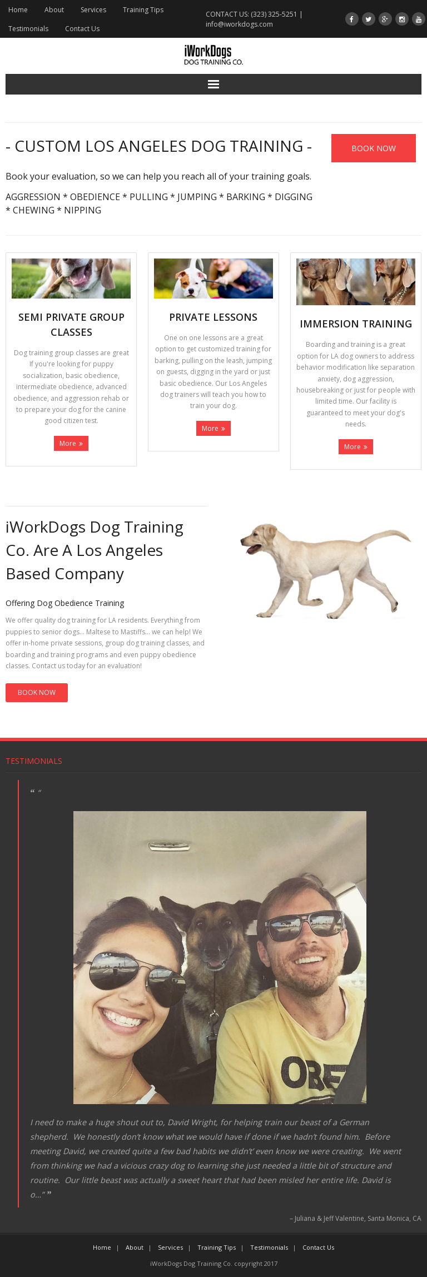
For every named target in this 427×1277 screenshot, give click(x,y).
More (67, 443)
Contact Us (82, 28)
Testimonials (28, 28)
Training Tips (143, 9)
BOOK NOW (37, 692)
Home (18, 9)
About (54, 9)
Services (93, 9)
